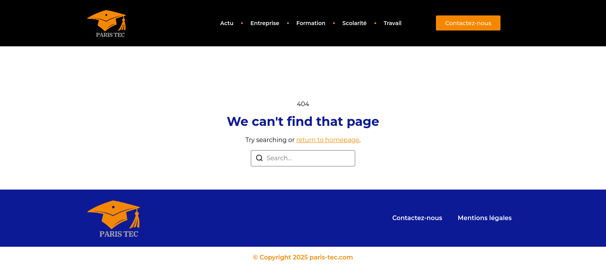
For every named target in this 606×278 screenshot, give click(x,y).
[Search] (259, 159)
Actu (226, 23)
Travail (393, 23)
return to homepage (327, 140)
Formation (310, 23)
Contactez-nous (417, 218)
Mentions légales (485, 218)
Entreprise (264, 23)
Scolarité (354, 23)
